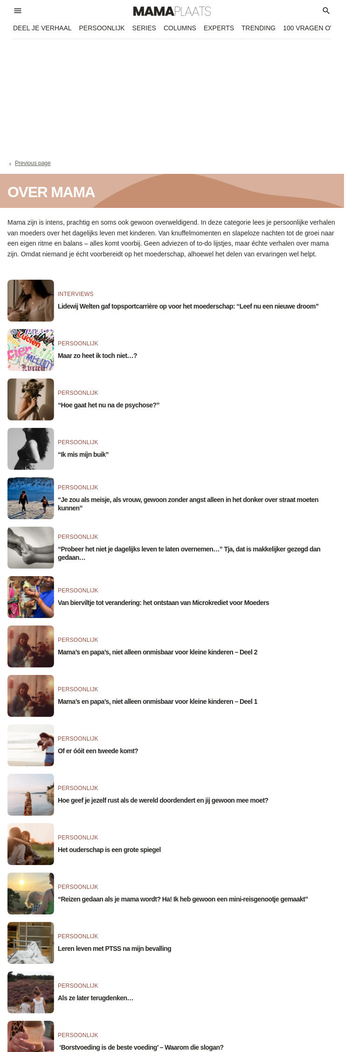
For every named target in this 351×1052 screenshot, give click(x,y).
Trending (258, 28)
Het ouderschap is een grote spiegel (109, 849)
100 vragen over (313, 28)
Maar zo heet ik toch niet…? (97, 355)
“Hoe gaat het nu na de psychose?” (108, 405)
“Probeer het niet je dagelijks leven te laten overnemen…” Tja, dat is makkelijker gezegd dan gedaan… (189, 553)
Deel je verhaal (42, 28)
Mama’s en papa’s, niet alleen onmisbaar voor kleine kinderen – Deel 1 (157, 701)
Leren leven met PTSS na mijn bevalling (114, 948)
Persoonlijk (102, 28)
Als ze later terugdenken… (95, 998)
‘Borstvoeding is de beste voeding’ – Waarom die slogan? (141, 1047)
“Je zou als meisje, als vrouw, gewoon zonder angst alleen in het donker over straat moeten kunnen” (188, 504)
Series (144, 28)
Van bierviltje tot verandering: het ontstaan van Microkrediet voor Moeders (163, 602)
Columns (180, 28)
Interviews (76, 294)
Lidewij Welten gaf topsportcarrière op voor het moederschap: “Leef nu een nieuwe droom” (188, 306)
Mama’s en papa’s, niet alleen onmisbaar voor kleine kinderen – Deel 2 (157, 652)
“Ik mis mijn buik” (83, 454)
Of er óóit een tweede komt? (98, 751)
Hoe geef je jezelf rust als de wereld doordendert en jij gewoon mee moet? (163, 800)
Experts (219, 28)
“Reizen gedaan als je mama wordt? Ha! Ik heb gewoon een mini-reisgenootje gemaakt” (183, 899)
